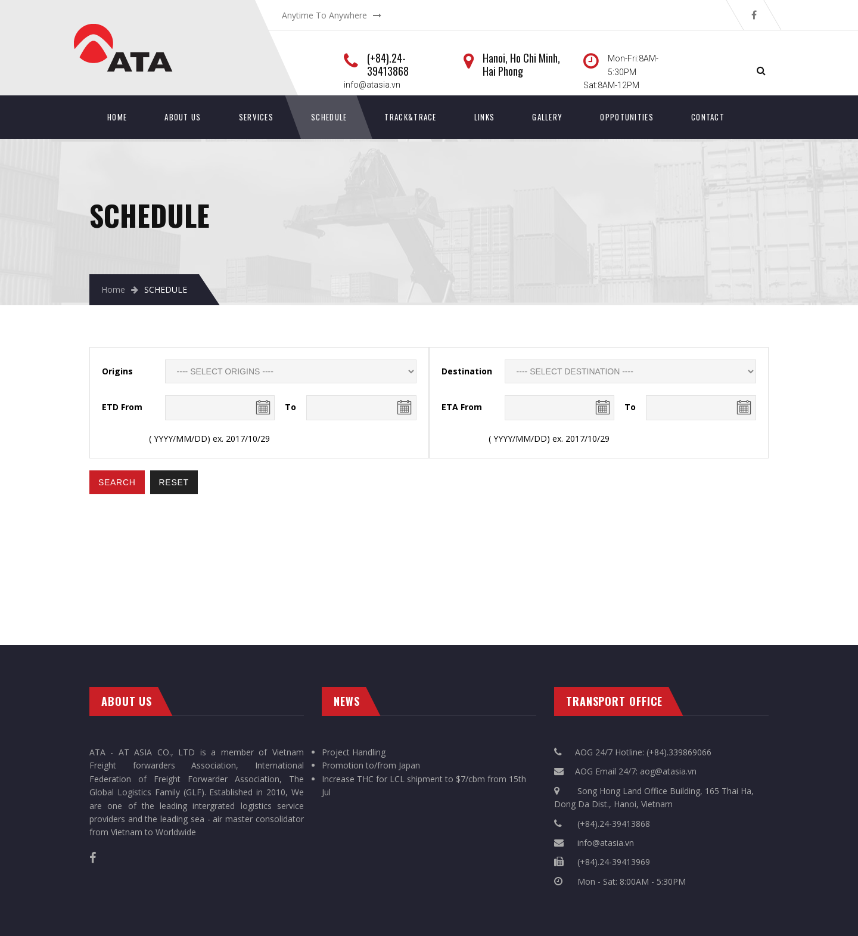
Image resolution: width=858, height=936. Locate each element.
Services (256, 117)
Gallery (547, 117)
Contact (708, 117)
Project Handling (354, 752)
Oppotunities (627, 117)
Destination (467, 371)
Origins (117, 371)
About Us (182, 117)
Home (117, 117)
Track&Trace (410, 117)
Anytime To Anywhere (324, 15)
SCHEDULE (329, 117)
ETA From (462, 407)
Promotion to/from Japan (371, 765)
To (290, 407)
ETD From (122, 407)
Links (484, 117)
